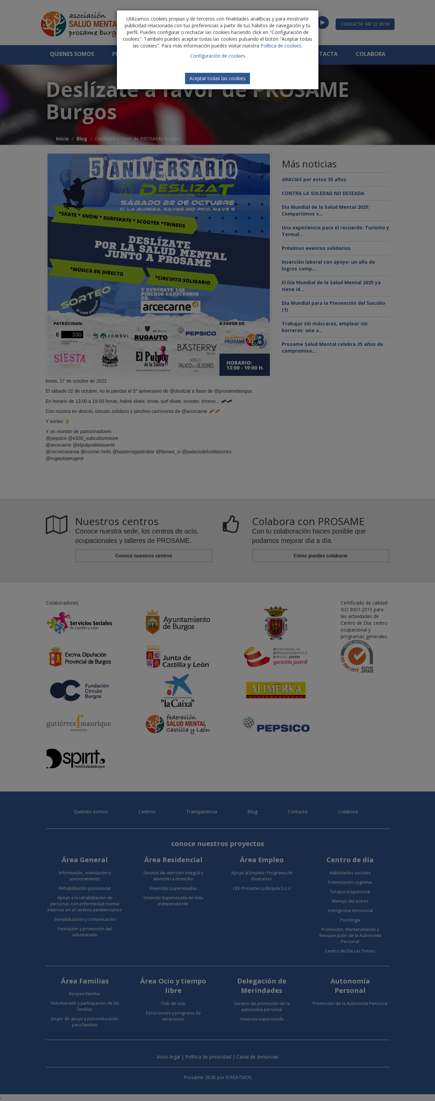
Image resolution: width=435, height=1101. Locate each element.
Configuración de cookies (217, 56)
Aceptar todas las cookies (217, 78)
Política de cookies (280, 45)
